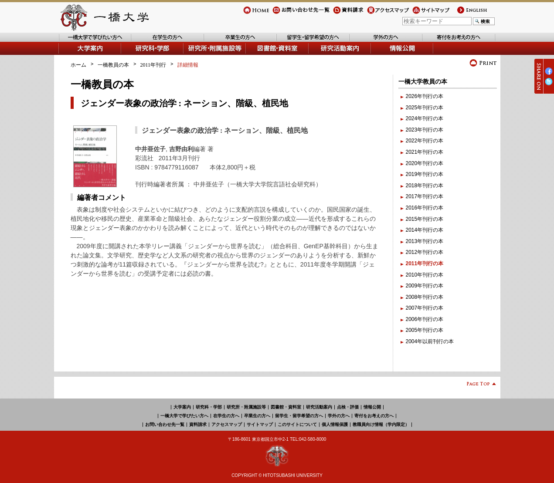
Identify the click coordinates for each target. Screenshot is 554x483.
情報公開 (381, 54)
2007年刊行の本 (425, 308)
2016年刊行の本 (425, 208)
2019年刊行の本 (425, 174)
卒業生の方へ (219, 41)
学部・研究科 (137, 54)
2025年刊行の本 (425, 108)
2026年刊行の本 (425, 96)
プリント (483, 63)
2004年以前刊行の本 (430, 341)
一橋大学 (103, 17)
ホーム (78, 65)
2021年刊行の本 (425, 152)
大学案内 (68, 54)
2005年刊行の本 (425, 330)
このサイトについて (297, 424)
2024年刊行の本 (425, 118)
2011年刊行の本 (425, 263)
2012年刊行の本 (425, 252)
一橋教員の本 (113, 65)
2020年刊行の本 (425, 163)
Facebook (549, 74)
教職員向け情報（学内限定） (381, 424)
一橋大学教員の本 (422, 81)
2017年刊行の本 (425, 196)
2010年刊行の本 (425, 275)
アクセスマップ (226, 424)
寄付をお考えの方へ (445, 41)
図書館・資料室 (264, 54)
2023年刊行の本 (425, 130)
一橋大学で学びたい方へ (87, 41)
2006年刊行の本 (425, 319)
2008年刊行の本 (425, 297)
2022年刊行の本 (425, 141)
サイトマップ (260, 424)
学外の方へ (363, 41)
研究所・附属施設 (205, 54)
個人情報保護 (335, 424)
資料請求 (198, 424)
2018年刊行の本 (425, 185)
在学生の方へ (147, 41)
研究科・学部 (209, 407)
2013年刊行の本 (425, 241)
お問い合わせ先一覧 (164, 424)
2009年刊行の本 (425, 286)
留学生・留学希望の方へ (305, 41)
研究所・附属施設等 (246, 407)
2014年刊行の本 (425, 230)
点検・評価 (348, 407)
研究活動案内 (324, 54)
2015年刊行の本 (425, 219)
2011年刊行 (153, 65)
